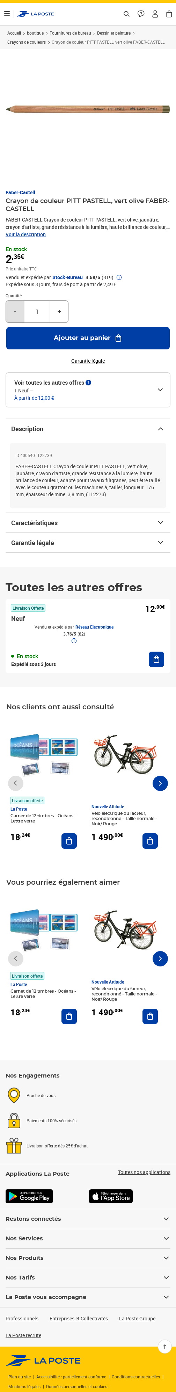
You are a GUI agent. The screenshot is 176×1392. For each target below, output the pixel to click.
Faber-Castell (20, 192)
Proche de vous (41, 1095)
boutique (35, 33)
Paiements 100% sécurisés (51, 1120)
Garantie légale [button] (88, 361)
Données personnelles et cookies (76, 1386)
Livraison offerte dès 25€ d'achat (57, 1145)
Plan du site (19, 1376)
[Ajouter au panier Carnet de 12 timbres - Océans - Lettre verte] (69, 841)
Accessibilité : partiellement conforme (71, 1376)
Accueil (14, 33)
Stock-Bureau (67, 277)
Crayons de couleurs (26, 42)
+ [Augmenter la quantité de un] (59, 311)
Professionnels (22, 1318)
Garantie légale (88, 542)
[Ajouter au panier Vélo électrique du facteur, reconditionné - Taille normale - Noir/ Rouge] (150, 841)
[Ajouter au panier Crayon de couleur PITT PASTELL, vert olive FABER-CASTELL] (88, 338)
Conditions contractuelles (136, 1376)
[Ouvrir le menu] (7, 14)
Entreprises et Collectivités (79, 1318)
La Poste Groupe (137, 1318)
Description (88, 429)
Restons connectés (88, 1219)
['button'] (35, 14)
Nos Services (88, 1238)
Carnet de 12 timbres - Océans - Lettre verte (43, 818)
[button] (155, 14)
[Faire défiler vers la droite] (160, 783)
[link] (43, 1360)
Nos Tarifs (88, 1278)
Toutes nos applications (144, 1172)
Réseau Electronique (94, 627)
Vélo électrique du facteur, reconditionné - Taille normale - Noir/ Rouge (124, 818)
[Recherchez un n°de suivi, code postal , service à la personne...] (126, 14)
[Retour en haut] (165, 1347)
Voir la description (26, 234)
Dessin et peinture (114, 33)
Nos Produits (88, 1258)
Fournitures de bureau (70, 33)
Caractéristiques (88, 523)
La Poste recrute (23, 1335)
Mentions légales (24, 1386)
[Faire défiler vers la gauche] (15, 783)
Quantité (14, 295)
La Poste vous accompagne (88, 1297)
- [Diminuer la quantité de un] (15, 311)
